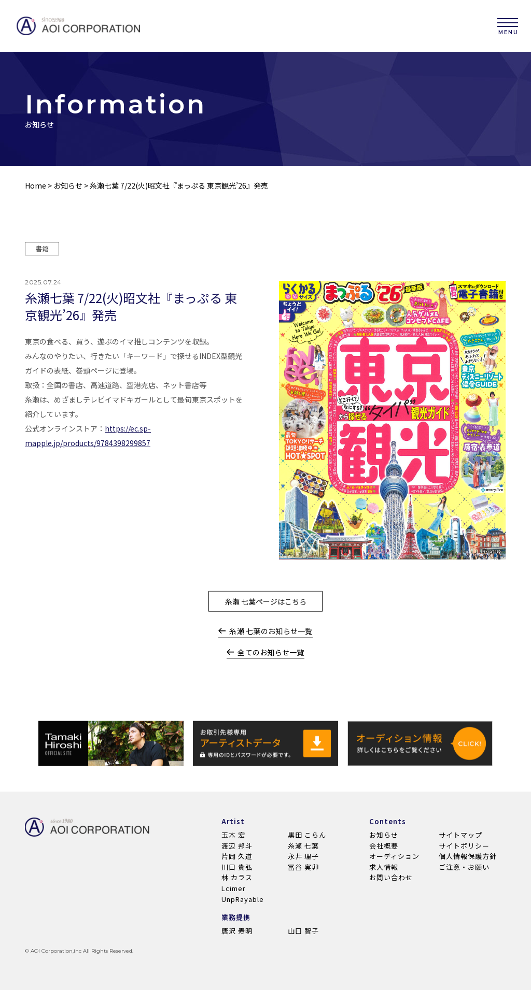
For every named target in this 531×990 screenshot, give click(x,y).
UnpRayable (242, 899)
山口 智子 (303, 931)
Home (35, 186)
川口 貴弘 (237, 867)
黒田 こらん (307, 835)
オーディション (394, 856)
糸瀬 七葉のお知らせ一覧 (265, 639)
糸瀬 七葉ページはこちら (265, 609)
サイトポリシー (464, 846)
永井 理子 (303, 856)
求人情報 (383, 867)
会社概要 (383, 846)
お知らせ (67, 186)
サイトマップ (460, 835)
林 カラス (237, 877)
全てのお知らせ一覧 (265, 660)
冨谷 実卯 (303, 867)
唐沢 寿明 (237, 931)
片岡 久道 (237, 856)
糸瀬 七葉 (303, 846)
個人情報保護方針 (468, 856)
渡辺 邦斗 (237, 846)
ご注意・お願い (464, 867)
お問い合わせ (391, 877)
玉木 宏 (233, 835)
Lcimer (233, 888)
